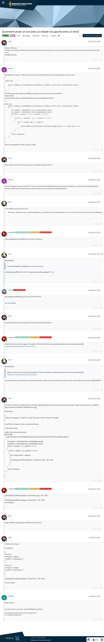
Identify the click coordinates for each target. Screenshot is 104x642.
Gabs (9, 41)
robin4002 (11, 232)
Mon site (7, 303)
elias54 (10, 290)
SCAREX (11, 596)
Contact (33, 637)
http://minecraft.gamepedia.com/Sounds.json (20, 346)
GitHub (13, 303)
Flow (9, 202)
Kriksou (10, 68)
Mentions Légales (41, 637)
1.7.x (12, 35)
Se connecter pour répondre (92, 35)
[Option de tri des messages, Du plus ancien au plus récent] (80, 35)
